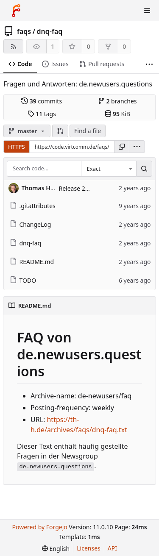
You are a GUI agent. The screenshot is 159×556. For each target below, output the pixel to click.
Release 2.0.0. (78, 188)
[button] (60, 131)
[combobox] (108, 169)
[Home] (16, 10)
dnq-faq (50, 31)
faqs (24, 31)
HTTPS (16, 146)
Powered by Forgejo (39, 527)
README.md (32, 262)
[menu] (137, 146)
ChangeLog (30, 224)
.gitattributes (33, 206)
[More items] (149, 64)
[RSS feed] (13, 46)
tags (42, 114)
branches (117, 101)
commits (41, 101)
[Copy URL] (121, 146)
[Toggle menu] (147, 10)
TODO (23, 280)
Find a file (87, 131)
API (112, 548)
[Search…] (144, 169)
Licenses (88, 548)
